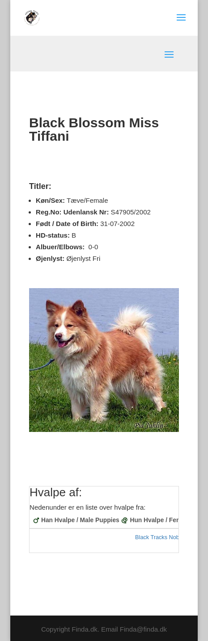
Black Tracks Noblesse (163, 537)
